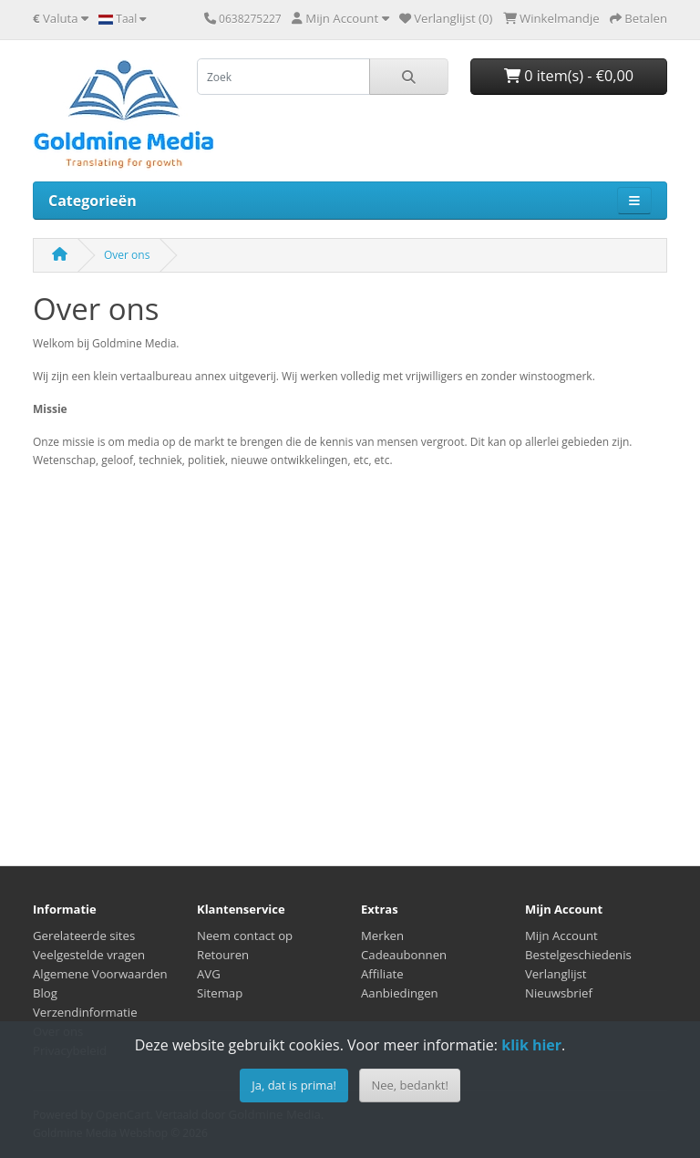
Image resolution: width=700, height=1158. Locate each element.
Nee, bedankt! (409, 1085)
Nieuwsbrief (558, 993)
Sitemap (219, 993)
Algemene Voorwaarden (100, 974)
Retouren (223, 954)
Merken (382, 935)
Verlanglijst (556, 974)
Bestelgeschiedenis (578, 954)
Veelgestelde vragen (89, 954)
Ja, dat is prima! (294, 1085)
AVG (209, 974)
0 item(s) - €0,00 (568, 76)
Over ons (126, 255)
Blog (45, 993)
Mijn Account (561, 935)
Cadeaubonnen (404, 954)
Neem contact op (245, 935)
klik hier (531, 1045)
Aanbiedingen (399, 993)
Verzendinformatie (85, 1012)
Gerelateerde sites (84, 935)
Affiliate (382, 974)
